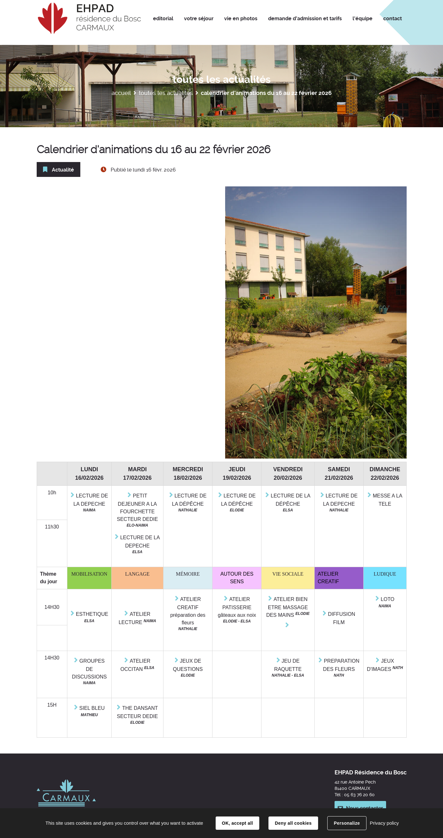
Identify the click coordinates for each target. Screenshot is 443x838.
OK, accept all (237, 823)
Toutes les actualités (166, 93)
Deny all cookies (293, 823)
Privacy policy (384, 823)
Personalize (347, 823)
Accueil (121, 93)
